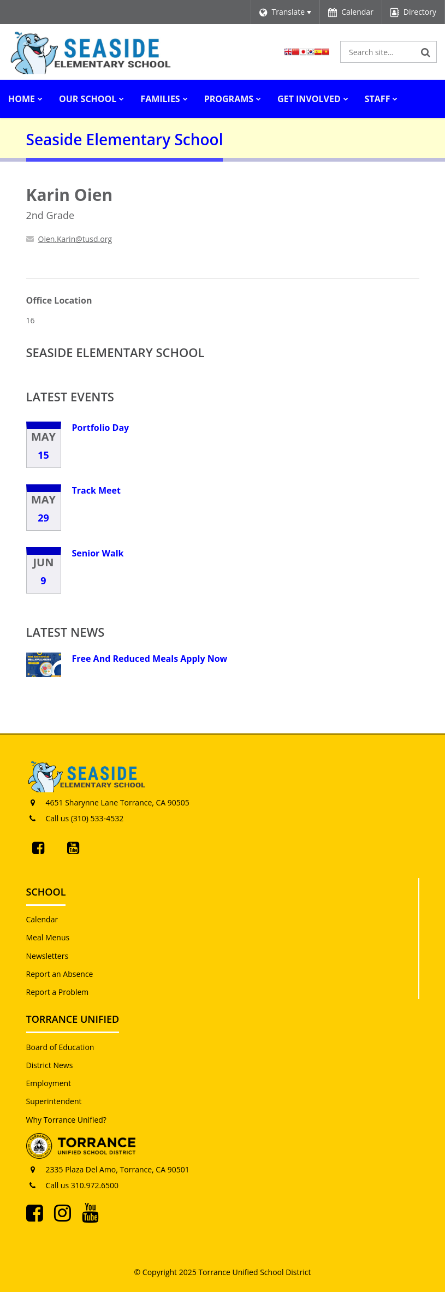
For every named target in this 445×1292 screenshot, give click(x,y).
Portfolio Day (100, 428)
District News (49, 1065)
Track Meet (96, 490)
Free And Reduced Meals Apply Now (150, 659)
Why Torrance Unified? (66, 1120)
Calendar (42, 919)
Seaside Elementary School (115, 352)
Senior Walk (98, 553)
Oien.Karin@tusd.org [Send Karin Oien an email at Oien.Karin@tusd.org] (75, 239)
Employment (49, 1083)
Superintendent (54, 1101)
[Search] (426, 52)
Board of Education (60, 1047)
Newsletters (47, 956)
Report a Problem (57, 992)
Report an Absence (59, 974)
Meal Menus (48, 937)
